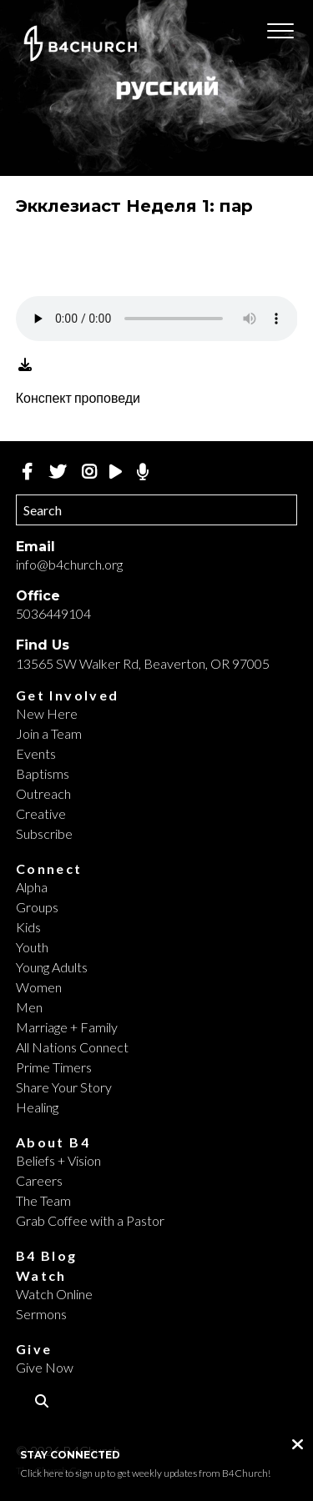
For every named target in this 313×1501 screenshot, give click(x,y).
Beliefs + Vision (58, 1160)
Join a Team (49, 733)
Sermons (41, 1314)
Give (34, 1349)
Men (29, 1007)
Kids (28, 927)
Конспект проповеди (78, 397)
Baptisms (42, 773)
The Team (43, 1200)
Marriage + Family (67, 1027)
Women (39, 987)
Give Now (44, 1367)
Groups (37, 907)
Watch (41, 1275)
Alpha (32, 887)
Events (36, 753)
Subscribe (44, 833)
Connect (49, 868)
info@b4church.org (69, 564)
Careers (39, 1180)
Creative (41, 813)
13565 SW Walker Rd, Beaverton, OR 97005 (143, 663)
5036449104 (53, 613)
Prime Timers (54, 1067)
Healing (37, 1107)
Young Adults (52, 967)
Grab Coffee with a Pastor (90, 1220)
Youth (32, 947)
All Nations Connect (72, 1047)
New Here (47, 713)
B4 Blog (47, 1255)
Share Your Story (64, 1087)
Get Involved (67, 695)
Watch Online (54, 1294)
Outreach (43, 793)
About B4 (53, 1142)
